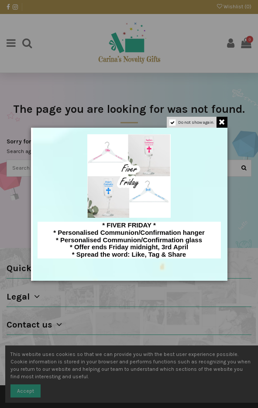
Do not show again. (196, 122)
